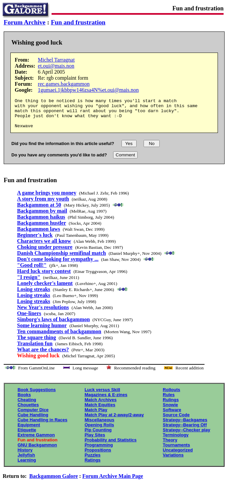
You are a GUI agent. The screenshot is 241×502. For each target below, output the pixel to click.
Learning (26, 466)
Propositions (98, 455)
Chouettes (28, 410)
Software (172, 415)
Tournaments (176, 450)
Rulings (171, 405)
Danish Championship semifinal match (61, 259)
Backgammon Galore (53, 482)
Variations (173, 460)
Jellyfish (26, 460)
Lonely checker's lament (45, 289)
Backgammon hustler (41, 229)
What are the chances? (43, 355)
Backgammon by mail (42, 217)
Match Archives (101, 405)
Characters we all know (44, 247)
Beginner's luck (35, 241)
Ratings (93, 466)
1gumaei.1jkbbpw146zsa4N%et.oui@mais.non (88, 90)
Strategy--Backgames (185, 425)
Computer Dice (32, 415)
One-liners (29, 319)
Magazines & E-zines (106, 400)
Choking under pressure (44, 253)
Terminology (175, 440)
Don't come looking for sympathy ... (57, 265)
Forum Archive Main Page (112, 482)
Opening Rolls (99, 430)
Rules (168, 400)
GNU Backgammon (37, 450)
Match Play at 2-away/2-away (114, 420)
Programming (99, 450)
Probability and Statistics (111, 445)
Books (24, 400)
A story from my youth (43, 205)
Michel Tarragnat (56, 60)
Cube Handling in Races (42, 425)
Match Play (96, 415)
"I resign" (28, 283)
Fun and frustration (78, 22)
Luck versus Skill (102, 395)
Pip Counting (98, 435)
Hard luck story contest (44, 277)
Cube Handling (32, 420)
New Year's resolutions (43, 313)
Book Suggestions (36, 395)
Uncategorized (178, 455)
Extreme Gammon (36, 440)
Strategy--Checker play (186, 435)
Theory (170, 445)
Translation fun (35, 349)
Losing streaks (33, 295)
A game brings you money (46, 199)
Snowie (170, 410)
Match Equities (100, 410)
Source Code (176, 420)
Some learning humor (42, 331)
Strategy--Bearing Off (185, 430)
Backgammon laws (38, 235)
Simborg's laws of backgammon (53, 325)
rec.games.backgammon (64, 84)
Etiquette (26, 435)
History (24, 455)
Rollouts (171, 395)
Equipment (28, 430)
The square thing (36, 343)
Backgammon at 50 (39, 211)
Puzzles (93, 460)
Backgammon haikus (41, 223)
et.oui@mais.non (56, 66)
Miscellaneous (99, 425)
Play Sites (95, 440)
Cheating (26, 405)
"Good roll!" (32, 271)
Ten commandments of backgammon (59, 337)
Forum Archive (25, 22)
